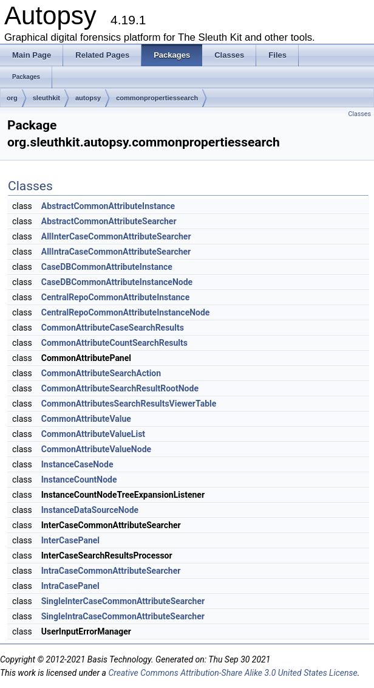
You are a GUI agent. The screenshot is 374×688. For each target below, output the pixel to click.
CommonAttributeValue (86, 419)
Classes (359, 114)
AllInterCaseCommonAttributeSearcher (116, 236)
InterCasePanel (70, 540)
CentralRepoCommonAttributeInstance (115, 297)
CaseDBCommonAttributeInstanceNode (116, 282)
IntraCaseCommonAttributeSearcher (111, 571)
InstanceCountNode (79, 479)
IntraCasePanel (70, 586)
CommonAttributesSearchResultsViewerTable (129, 403)
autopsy (88, 97)
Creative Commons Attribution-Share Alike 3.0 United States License (232, 673)
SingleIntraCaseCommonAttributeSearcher (123, 616)
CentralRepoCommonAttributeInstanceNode (125, 312)
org (12, 97)
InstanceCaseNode (77, 464)
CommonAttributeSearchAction (101, 373)
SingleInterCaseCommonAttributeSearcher (123, 601)
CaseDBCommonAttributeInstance (106, 267)
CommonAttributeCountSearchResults (114, 343)
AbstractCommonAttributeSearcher (109, 221)
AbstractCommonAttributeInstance (108, 206)
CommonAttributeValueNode (96, 449)
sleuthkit (46, 97)
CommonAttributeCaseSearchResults (112, 327)
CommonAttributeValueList (93, 434)
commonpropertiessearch (157, 97)
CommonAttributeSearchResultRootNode (120, 388)
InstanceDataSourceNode (89, 510)
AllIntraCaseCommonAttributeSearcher (116, 251)
